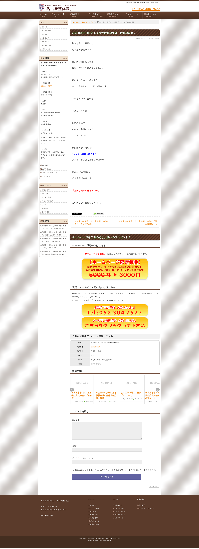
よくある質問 (46, 197)
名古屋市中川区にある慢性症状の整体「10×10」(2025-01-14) (53, 246)
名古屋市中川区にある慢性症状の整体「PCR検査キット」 (155, 395)
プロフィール (134, 15)
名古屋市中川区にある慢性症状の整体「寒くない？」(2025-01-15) (53, 240)
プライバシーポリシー (49, 173)
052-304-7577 (96, 347)
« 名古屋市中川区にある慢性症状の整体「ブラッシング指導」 (91, 222)
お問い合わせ (152, 15)
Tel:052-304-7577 (146, 9)
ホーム (44, 15)
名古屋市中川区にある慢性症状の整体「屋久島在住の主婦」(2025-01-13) (53, 253)
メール (75, 461)
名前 (74, 449)
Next (158, 390)
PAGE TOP (153, 489)
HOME (75, 22)
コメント (76, 420)
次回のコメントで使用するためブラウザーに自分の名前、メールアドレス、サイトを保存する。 (116, 473)
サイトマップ (46, 176)
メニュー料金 (60, 15)
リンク (44, 204)
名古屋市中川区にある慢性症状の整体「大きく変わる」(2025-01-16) (53, 233)
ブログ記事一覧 (119, 517)
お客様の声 (97, 15)
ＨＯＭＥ (45, 27)
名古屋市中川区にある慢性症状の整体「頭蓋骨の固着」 (106, 395)
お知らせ (45, 193)
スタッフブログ (88, 22)
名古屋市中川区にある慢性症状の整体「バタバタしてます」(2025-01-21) (53, 227)
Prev (72, 390)
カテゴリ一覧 (118, 521)
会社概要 (45, 165)
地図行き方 (115, 15)
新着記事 (45, 208)
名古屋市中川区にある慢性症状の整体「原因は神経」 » (137, 222)
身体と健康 (45, 212)
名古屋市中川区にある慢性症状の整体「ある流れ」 (81, 395)
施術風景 (78, 15)
